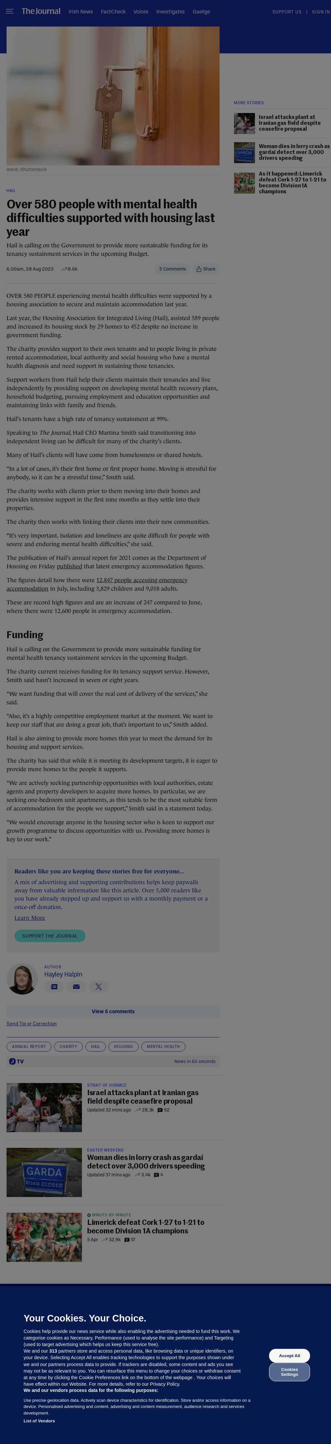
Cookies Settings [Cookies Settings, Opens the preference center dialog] (289, 1372)
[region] (165, 1365)
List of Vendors (39, 1420)
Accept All (289, 1355)
